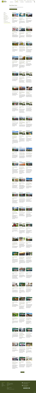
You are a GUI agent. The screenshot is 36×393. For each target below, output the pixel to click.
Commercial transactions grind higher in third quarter (22, 33)
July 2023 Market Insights (22, 318)
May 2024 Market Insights (22, 212)
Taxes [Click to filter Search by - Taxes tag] (5, 20)
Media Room (25, 0)
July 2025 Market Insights (15, 77)
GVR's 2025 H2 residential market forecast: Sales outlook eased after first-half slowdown (22, 62)
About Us (15, 0)
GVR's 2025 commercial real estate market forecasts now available (22, 123)
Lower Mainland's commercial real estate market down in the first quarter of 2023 (21, 334)
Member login (33, 0)
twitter (25, 388)
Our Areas (3, 384)
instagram (29, 388)
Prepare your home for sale (22, 242)
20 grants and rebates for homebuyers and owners (15, 229)
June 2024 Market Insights (29, 198)
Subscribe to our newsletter (29, 0)
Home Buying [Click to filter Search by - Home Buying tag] (6, 15)
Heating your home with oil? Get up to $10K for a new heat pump (15, 363)
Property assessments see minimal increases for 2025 (29, 153)
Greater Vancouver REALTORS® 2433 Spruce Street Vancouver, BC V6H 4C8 (26, 383)
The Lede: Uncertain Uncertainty (21, 137)
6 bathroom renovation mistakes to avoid (14, 348)
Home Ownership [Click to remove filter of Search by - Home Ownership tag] (6, 16)
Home (4, 1)
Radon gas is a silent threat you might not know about (22, 47)
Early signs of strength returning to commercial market (15, 213)
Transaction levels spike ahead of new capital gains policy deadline (29, 184)
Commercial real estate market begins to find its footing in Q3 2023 (21, 258)
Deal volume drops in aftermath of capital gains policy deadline (22, 168)
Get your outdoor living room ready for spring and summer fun (29, 349)
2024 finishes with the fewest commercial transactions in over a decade (14, 137)
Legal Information (3, 385)
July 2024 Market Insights (22, 198)
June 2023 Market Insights (15, 333)
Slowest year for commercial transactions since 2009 (22, 19)
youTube (28, 388)
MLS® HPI (8, 388)
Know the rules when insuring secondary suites (29, 362)
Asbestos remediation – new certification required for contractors (29, 319)
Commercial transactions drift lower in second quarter (15, 62)
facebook (23, 388)
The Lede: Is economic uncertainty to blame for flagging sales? (21, 78)
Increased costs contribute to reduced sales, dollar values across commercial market (22, 303)
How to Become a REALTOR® (10, 383)
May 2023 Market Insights (29, 333)
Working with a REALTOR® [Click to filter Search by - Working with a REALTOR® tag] (7, 22)
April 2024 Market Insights (29, 212)
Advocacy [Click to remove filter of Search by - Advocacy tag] (6, 13)
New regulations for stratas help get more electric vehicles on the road (29, 258)
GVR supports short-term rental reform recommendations (29, 93)
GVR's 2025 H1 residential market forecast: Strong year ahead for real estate (22, 154)
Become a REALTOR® (21, 0)
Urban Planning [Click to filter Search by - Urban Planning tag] (6, 21)
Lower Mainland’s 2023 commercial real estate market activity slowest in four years (15, 243)
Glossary (8, 385)
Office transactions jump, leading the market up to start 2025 (22, 93)
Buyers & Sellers (8, 384)
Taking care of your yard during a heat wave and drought (15, 319)
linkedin (26, 388)
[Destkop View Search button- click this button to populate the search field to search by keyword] (34, 1)
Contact (17, 0)
